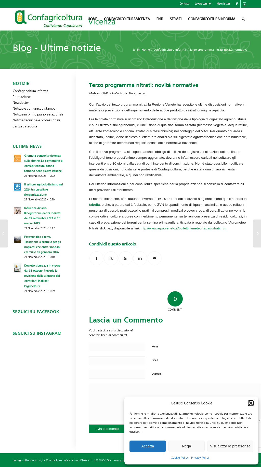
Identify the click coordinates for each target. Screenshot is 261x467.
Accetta (147, 446)
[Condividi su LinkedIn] (140, 258)
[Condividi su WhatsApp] (126, 258)
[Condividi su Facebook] (96, 258)
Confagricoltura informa (130, 93)
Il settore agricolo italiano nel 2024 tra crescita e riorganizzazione (43, 189)
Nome (155, 346)
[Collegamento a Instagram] (244, 4)
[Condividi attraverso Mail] (155, 258)
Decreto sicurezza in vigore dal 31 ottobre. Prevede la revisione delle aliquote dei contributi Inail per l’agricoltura (42, 276)
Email (154, 360)
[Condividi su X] (111, 258)
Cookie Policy (180, 457)
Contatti (184, 3)
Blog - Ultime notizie (57, 47)
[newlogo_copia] (69, 19)
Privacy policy (120, 460)
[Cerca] (243, 19)
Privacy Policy (200, 457)
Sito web (156, 374)
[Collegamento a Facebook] (236, 4)
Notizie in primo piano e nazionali (38, 114)
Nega (186, 446)
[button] (250, 403)
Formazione (22, 97)
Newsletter (223, 3)
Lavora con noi (203, 3)
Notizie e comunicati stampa (34, 108)
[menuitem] (184, 4)
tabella (94, 205)
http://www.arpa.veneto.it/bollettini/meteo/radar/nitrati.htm (183, 228)
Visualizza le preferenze (230, 446)
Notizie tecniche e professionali (36, 120)
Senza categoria (25, 126)
